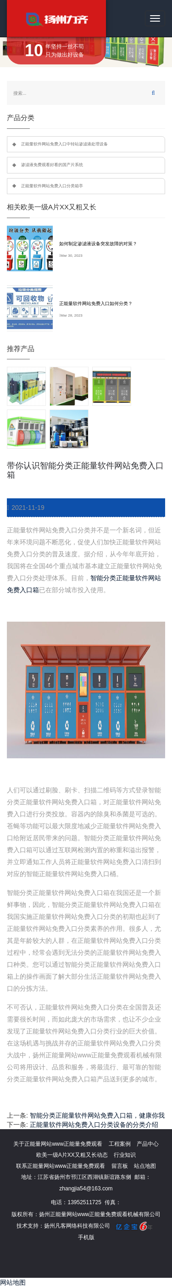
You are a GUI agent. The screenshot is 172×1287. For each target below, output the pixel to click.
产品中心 (148, 1144)
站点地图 (145, 1166)
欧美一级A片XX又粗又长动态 (72, 1155)
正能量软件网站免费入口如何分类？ (96, 303)
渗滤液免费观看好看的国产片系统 (52, 164)
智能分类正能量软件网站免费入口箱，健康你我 (97, 1115)
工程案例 (120, 1144)
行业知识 (125, 1155)
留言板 (119, 1166)
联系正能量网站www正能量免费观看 (60, 1166)
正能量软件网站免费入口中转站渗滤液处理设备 (64, 144)
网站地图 (13, 1282)
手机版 (86, 1237)
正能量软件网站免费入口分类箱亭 (52, 186)
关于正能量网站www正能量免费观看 (57, 1144)
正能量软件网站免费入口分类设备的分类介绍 (94, 1124)
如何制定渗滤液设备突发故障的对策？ (98, 243)
